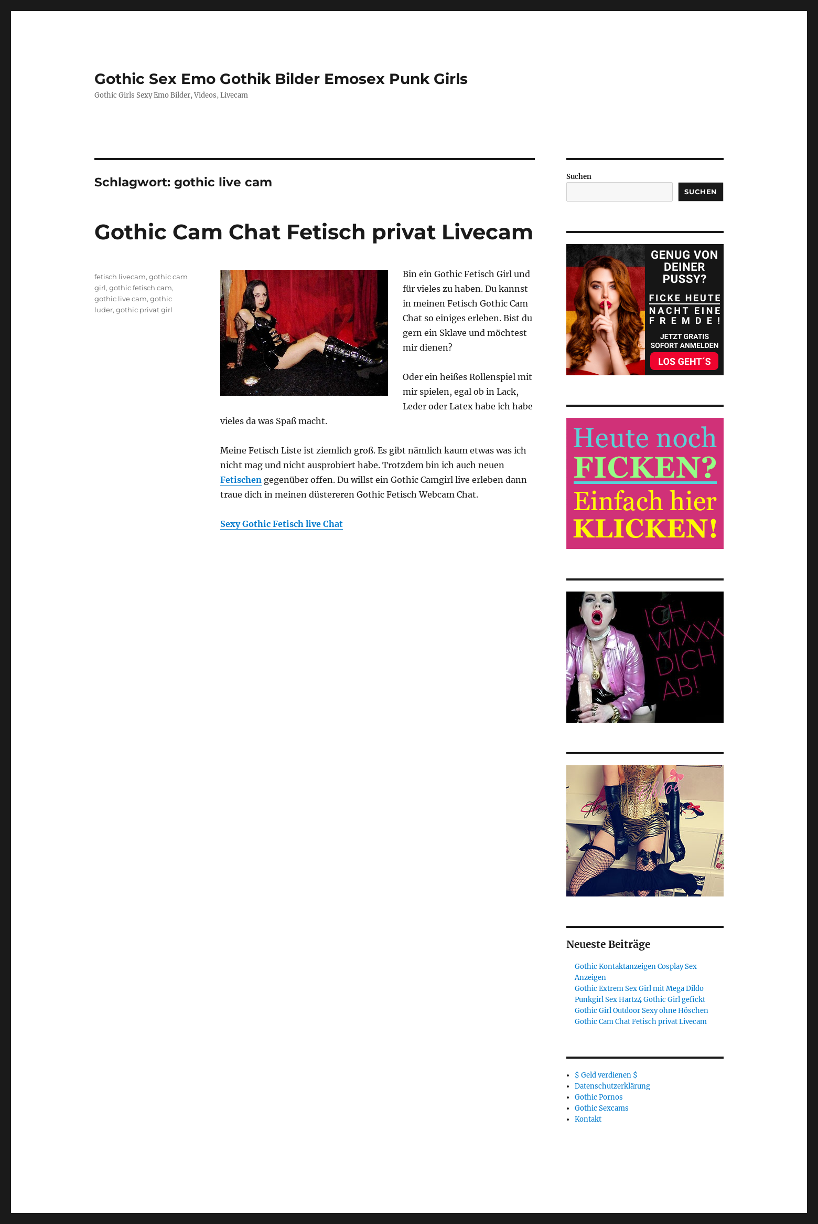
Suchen (578, 176)
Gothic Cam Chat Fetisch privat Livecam (313, 232)
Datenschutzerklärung (612, 1086)
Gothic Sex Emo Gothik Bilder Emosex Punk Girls (281, 79)
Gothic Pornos (599, 1097)
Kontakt (588, 1119)
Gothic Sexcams (602, 1108)
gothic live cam (120, 298)
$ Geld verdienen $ (606, 1075)
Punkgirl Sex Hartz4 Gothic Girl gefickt (640, 999)
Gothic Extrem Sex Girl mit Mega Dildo (639, 988)
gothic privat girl (144, 309)
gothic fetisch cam (140, 287)
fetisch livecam (120, 276)
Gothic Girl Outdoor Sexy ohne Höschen (641, 1010)
